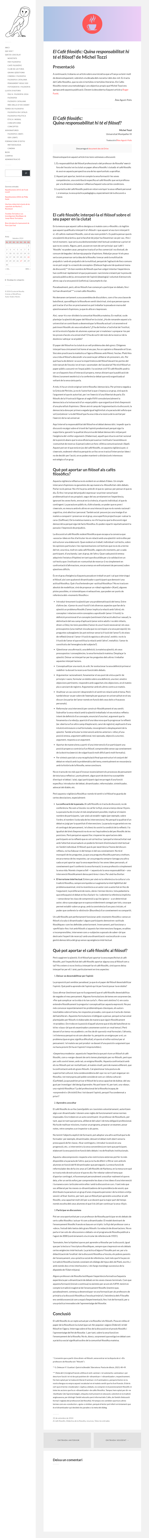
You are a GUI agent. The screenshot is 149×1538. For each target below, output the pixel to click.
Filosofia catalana (17, 80)
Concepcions (14, 123)
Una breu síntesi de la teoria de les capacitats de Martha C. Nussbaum (17, 206)
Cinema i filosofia (17, 76)
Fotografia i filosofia (19, 87)
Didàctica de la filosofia (76, 1421)
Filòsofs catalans (17, 101)
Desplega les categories (15, 280)
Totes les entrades (102, 1421)
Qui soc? (9, 51)
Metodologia (14, 145)
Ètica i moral (14, 119)
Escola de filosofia (17, 291)
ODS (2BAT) (13, 137)
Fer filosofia (14, 62)
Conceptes (13, 127)
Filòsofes (12, 98)
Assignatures (12, 130)
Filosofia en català (17, 112)
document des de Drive (98, 148)
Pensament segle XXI (18, 83)
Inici (7, 48)
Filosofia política (17, 116)
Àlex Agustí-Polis (124, 140)
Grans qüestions (16, 73)
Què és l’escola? (13, 55)
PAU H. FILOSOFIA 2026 (18, 94)
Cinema (11, 148)
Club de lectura (16, 69)
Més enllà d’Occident (19, 105)
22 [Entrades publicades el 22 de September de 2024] (29, 257)
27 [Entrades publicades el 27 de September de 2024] (21, 261)
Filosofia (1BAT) (15, 134)
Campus (9, 156)
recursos (90, 1421)
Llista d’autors (13, 91)
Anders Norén (15, 297)
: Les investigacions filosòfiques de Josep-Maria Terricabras (15, 216)
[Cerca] (26, 173)
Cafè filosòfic (15, 65)
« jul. (7, 269)
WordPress (17, 294)
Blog (7, 152)
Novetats (12, 58)
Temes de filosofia (14, 109)
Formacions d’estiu (15, 141)
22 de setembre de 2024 (63, 1418)
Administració (12, 159)
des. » (28, 269)
